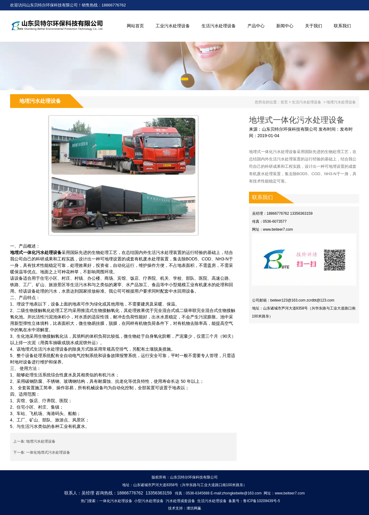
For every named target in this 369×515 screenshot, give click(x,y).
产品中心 (256, 25)
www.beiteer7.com (278, 229)
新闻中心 (284, 25)
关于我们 (313, 25)
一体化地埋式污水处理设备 (48, 452)
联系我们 (342, 25)
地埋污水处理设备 (40, 441)
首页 (284, 102)
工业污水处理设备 (173, 25)
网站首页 (135, 25)
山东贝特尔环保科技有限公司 (290, 129)
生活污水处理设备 (218, 25)
